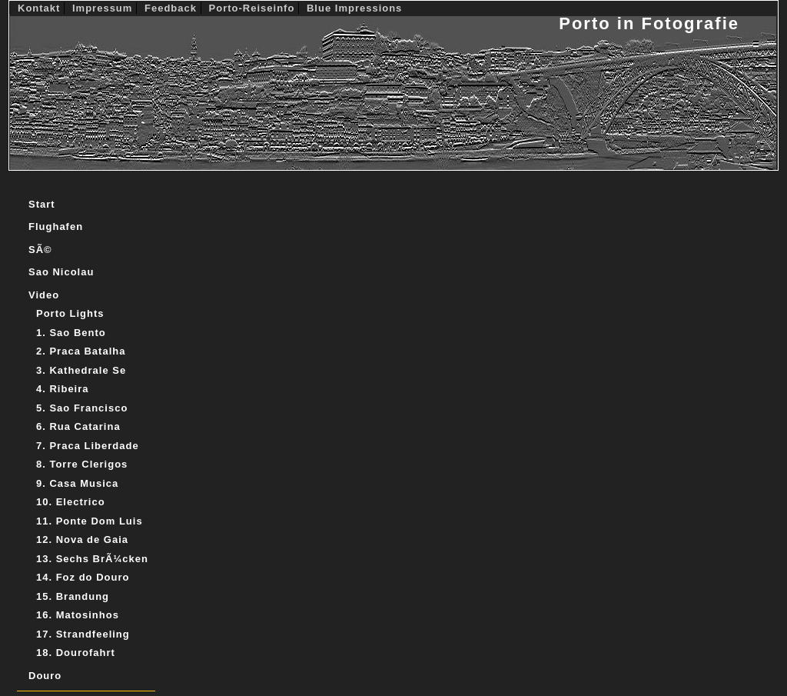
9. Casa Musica (77, 483)
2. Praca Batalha (80, 351)
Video (43, 295)
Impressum (104, 8)
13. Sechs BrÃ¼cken (92, 558)
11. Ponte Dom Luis (89, 521)
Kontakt (41, 8)
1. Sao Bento (71, 332)
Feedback (172, 8)
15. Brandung (72, 596)
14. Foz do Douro (82, 577)
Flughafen (55, 226)
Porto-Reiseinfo (253, 8)
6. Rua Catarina (78, 426)
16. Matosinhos (77, 615)
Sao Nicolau (61, 272)
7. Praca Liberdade (87, 445)
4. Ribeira (62, 389)
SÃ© (40, 249)
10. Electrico (70, 502)
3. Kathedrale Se (81, 370)
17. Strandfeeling (83, 634)
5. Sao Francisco (82, 408)
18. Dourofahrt (75, 652)
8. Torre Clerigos (82, 464)
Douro (44, 675)
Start (41, 204)
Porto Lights (70, 313)
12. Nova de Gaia (82, 539)
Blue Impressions (354, 8)
